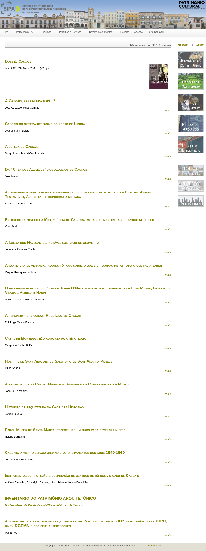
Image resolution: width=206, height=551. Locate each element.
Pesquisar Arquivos (191, 126)
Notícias (124, 32)
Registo (183, 44)
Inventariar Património (191, 105)
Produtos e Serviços (71, 32)
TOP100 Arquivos (191, 186)
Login (200, 44)
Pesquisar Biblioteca (191, 147)
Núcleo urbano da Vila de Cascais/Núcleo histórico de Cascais (44, 505)
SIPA (6, 32)
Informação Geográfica (191, 63)
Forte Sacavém (156, 32)
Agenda (138, 32)
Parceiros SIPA (25, 32)
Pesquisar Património (190, 84)
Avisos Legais (154, 545)
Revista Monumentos (101, 32)
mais (167, 110)
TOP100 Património (190, 171)
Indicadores (191, 203)
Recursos (46, 32)
